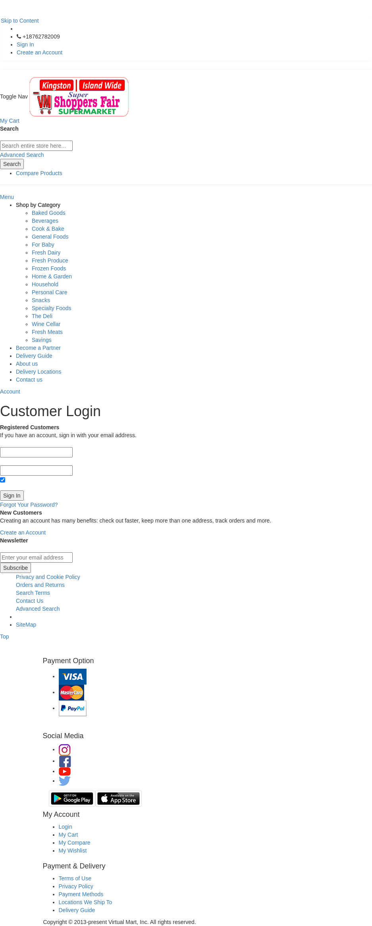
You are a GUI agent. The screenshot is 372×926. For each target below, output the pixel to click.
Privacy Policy (76, 886)
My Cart (68, 834)
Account (10, 391)
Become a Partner (38, 348)
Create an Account (39, 52)
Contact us (29, 379)
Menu (7, 197)
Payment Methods (81, 894)
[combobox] (36, 146)
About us (27, 364)
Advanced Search (22, 155)
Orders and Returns (40, 585)
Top (4, 636)
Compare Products (39, 173)
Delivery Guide (34, 356)
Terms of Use (75, 878)
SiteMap (26, 624)
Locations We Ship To (85, 902)
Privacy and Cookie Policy (48, 577)
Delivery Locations (38, 371)
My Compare (75, 842)
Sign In (25, 44)
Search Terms (33, 593)
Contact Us (29, 601)
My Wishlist (73, 850)
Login (65, 827)
